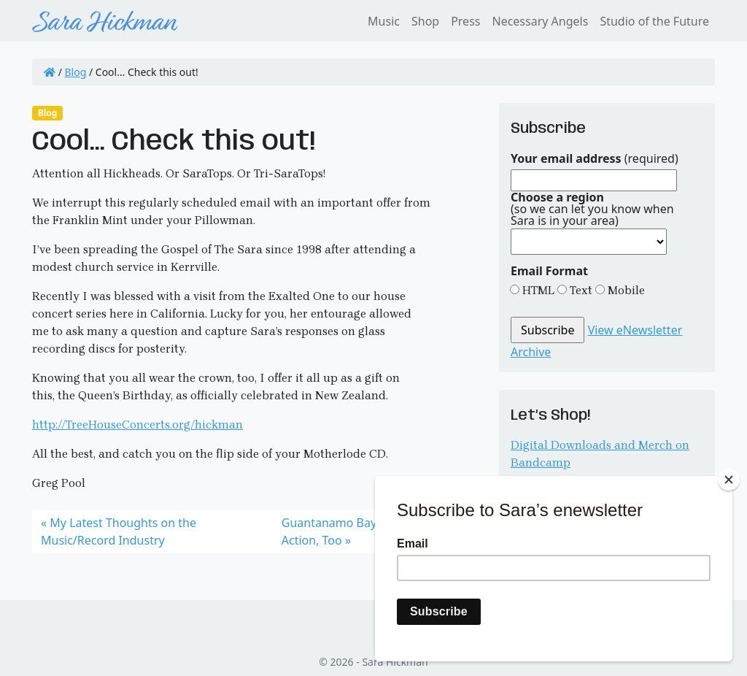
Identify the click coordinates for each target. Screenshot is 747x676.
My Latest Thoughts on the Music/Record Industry (118, 531)
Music (384, 21)
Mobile (625, 290)
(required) (594, 158)
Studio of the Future (654, 21)
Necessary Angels (540, 21)
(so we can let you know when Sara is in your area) (592, 208)
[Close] (729, 480)
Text (579, 290)
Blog (76, 72)
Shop (425, 21)
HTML (536, 290)
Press (465, 21)
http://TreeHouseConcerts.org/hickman (137, 424)
